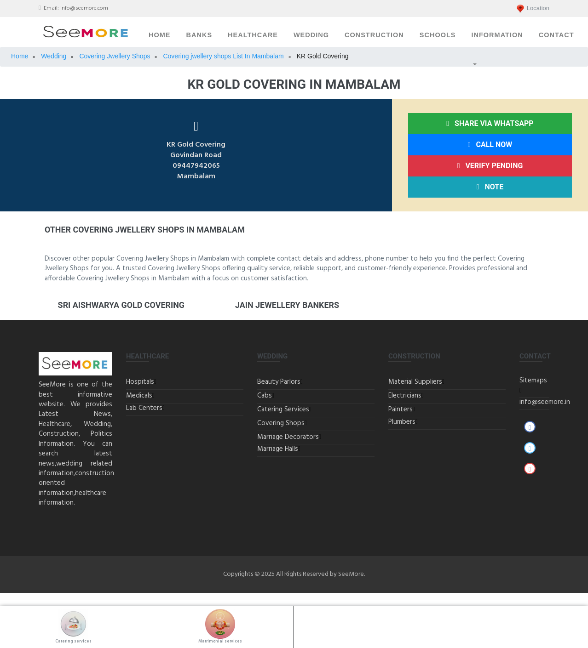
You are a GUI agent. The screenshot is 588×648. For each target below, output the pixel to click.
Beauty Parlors (278, 382)
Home (160, 35)
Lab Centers (144, 408)
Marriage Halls (277, 449)
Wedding (311, 35)
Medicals (139, 395)
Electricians (404, 395)
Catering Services (283, 409)
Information (497, 35)
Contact (556, 35)
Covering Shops (281, 423)
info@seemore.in (544, 402)
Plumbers (401, 421)
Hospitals (140, 382)
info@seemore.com (84, 8)
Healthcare (253, 35)
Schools (438, 35)
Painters (400, 409)
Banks (199, 35)
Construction (374, 35)
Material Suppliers (415, 382)
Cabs (264, 395)
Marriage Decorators (288, 437)
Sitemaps (533, 380)
